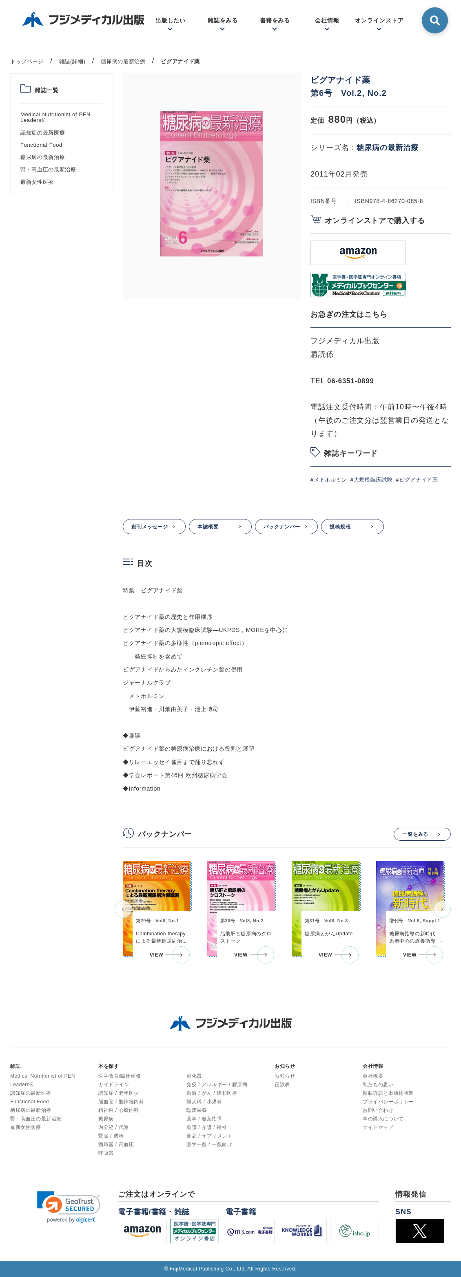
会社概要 (373, 1076)
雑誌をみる (223, 20)
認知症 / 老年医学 (118, 1093)
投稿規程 (340, 527)
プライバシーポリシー (388, 1102)
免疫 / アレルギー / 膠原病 (217, 1084)
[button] (123, 909)
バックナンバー (282, 527)
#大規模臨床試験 (371, 480)
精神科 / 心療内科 (118, 1110)
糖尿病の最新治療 (42, 157)
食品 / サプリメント (209, 1136)
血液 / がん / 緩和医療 (211, 1093)
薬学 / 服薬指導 (204, 1119)
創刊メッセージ (149, 527)
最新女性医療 (37, 182)
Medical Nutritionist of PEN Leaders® (55, 117)
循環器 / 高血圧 (116, 1144)
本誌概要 (208, 527)
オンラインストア (379, 20)
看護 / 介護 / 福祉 (206, 1127)
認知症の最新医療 (42, 133)
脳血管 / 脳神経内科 (121, 1102)
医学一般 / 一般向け (209, 1144)
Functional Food (41, 145)
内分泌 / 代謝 (113, 1127)
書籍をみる (275, 20)
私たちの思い (378, 1084)
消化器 (194, 1076)
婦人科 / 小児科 (204, 1102)
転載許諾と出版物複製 (388, 1093)
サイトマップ (378, 1127)
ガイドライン (113, 1084)
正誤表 (282, 1084)
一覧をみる (415, 834)
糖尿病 (106, 1119)
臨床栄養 (196, 1110)
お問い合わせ (378, 1110)
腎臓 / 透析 (111, 1136)
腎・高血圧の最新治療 (48, 169)
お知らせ (285, 1076)
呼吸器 (106, 1153)
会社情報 (327, 20)
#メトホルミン (328, 480)
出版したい (170, 20)
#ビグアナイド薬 (417, 480)
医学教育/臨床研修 (119, 1076)
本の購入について (383, 1119)
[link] (69, 1207)
